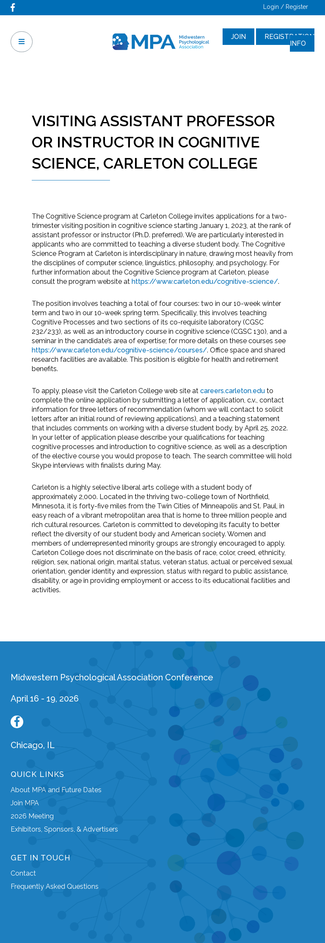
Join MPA (25, 803)
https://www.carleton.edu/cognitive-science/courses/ (119, 350)
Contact (23, 873)
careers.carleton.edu (232, 391)
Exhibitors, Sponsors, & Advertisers (64, 829)
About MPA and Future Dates (56, 790)
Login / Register (285, 6)
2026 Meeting (32, 816)
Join (238, 37)
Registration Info (289, 40)
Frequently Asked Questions (55, 886)
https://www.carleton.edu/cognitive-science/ (205, 281)
